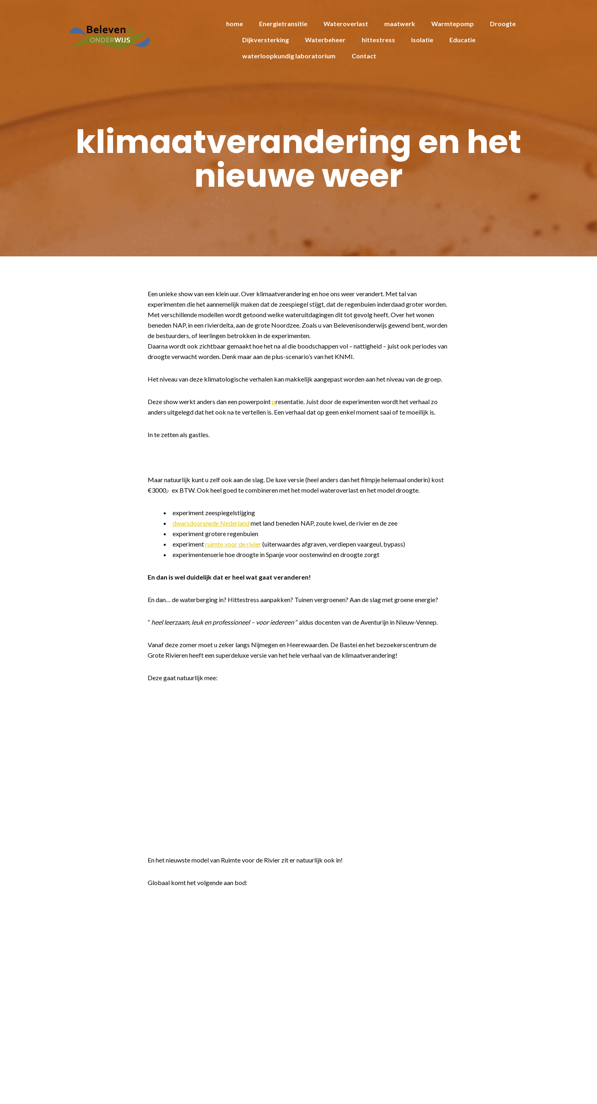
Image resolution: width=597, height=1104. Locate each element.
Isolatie (422, 39)
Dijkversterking (265, 39)
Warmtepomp (452, 23)
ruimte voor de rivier (233, 544)
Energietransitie (283, 23)
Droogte (503, 23)
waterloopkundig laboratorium (289, 56)
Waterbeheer (325, 39)
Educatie (462, 39)
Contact (364, 56)
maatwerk (399, 23)
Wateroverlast (345, 23)
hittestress (378, 39)
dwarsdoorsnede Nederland (211, 523)
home (234, 23)
